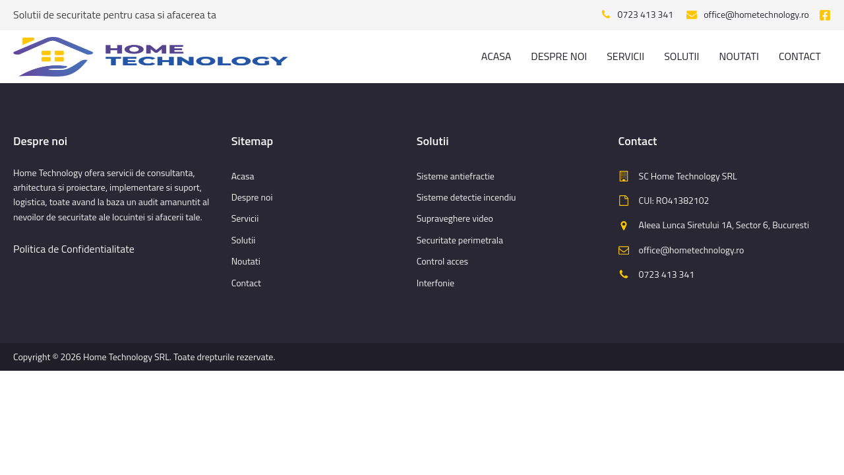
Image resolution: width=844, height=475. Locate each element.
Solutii (681, 56)
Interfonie (435, 283)
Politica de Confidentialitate (74, 249)
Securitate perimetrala (460, 240)
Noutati (738, 56)
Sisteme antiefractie (456, 176)
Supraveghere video (455, 218)
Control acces (442, 261)
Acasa (496, 56)
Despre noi (559, 56)
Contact (800, 56)
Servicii (625, 56)
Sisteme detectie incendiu (466, 197)
